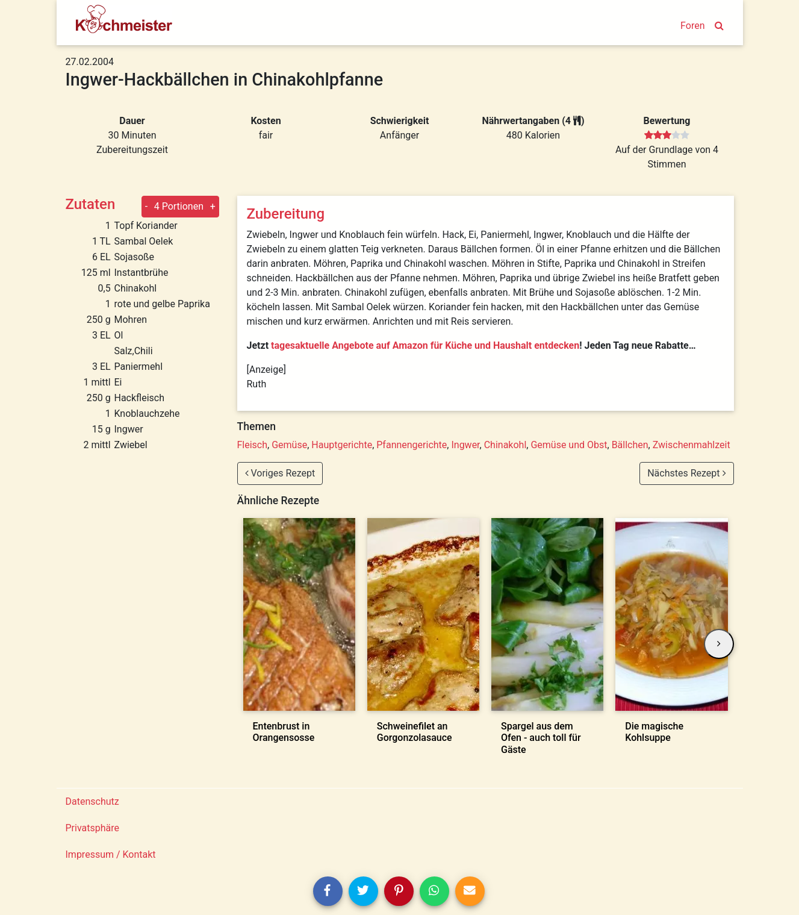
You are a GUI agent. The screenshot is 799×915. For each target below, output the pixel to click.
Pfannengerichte (411, 445)
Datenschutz (92, 801)
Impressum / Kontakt (111, 854)
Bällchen (630, 445)
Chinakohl (505, 445)
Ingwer (465, 445)
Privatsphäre (93, 828)
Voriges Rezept (280, 473)
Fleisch (252, 445)
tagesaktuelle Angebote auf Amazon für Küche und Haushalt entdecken (425, 345)
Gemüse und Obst (568, 445)
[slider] (666, 135)
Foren (692, 25)
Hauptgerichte (341, 445)
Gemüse (289, 445)
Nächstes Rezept (686, 473)
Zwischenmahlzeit (691, 445)
